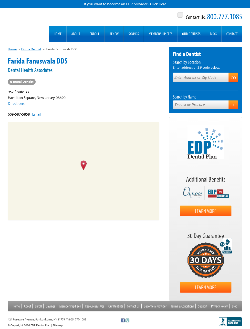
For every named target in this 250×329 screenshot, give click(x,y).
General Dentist (21, 81)
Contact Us (133, 306)
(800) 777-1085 (77, 319)
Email (36, 114)
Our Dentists (191, 33)
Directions (16, 103)
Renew (114, 33)
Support (202, 306)
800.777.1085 (224, 16)
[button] (84, 165)
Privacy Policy (219, 306)
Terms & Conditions (182, 306)
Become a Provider (155, 306)
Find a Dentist (31, 49)
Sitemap (58, 325)
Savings (133, 33)
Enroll (95, 33)
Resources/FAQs (94, 306)
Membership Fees (160, 33)
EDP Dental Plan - (26, 25)
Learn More (205, 211)
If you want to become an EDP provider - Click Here (125, 3)
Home (58, 33)
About (75, 33)
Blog (213, 33)
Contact (232, 33)
